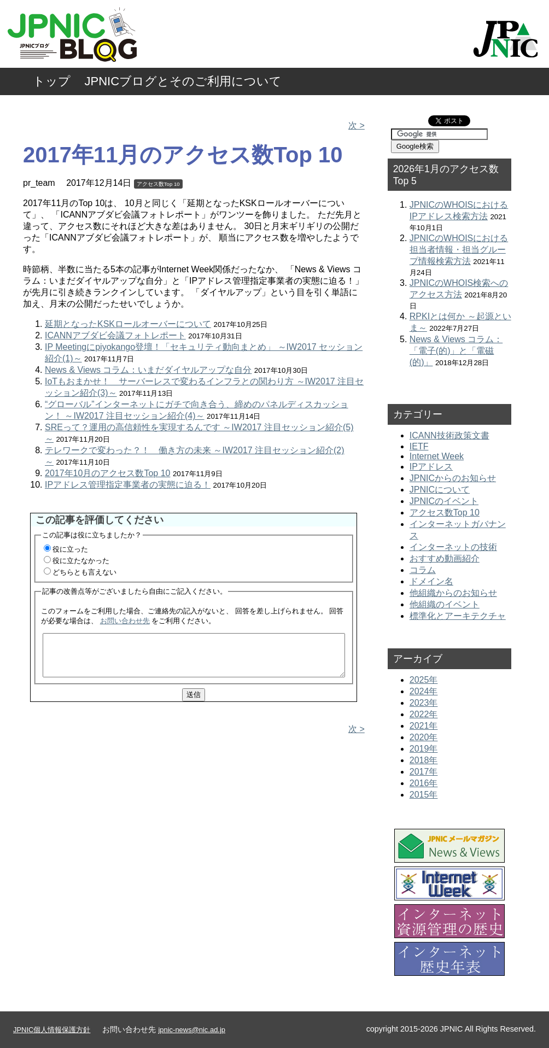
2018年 (424, 760)
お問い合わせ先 (125, 621)
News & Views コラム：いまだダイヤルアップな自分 (148, 369)
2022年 (424, 714)
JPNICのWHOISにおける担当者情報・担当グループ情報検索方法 (459, 249)
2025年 (424, 679)
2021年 (424, 725)
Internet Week (437, 456)
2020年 (424, 737)
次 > (356, 125)
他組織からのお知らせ (453, 593)
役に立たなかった (80, 561)
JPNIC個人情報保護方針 (51, 1030)
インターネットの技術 (453, 547)
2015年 (424, 794)
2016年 (424, 783)
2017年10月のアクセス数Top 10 (107, 473)
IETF (419, 446)
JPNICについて (440, 489)
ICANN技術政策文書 (449, 435)
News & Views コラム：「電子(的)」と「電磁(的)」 (456, 351)
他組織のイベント (445, 604)
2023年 (424, 702)
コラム (423, 570)
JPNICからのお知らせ (453, 478)
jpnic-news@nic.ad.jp (191, 1030)
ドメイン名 (431, 581)
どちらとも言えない (84, 572)
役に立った (70, 549)
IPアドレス (431, 466)
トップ (52, 81)
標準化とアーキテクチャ (458, 615)
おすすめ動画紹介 (445, 558)
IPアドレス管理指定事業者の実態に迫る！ (128, 484)
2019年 (424, 748)
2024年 (424, 691)
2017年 (424, 771)
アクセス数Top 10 (158, 184)
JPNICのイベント (444, 501)
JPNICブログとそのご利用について (183, 81)
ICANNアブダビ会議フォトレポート (115, 335)
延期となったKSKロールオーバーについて (128, 324)
